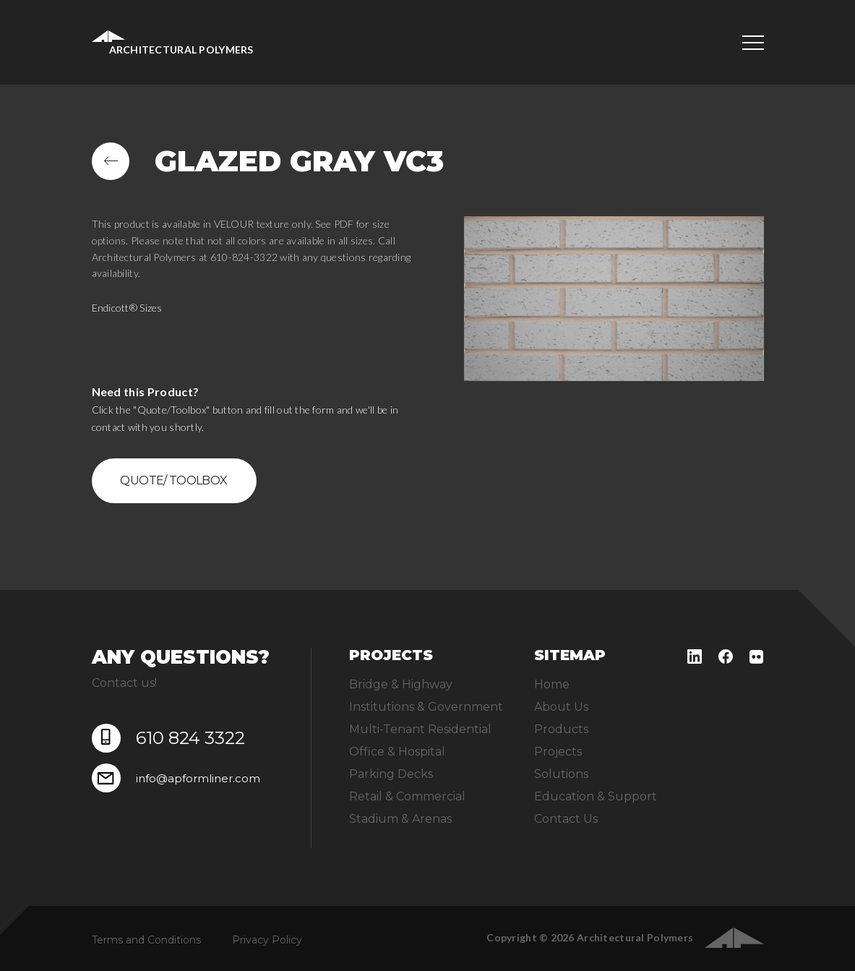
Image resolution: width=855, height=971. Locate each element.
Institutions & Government (426, 707)
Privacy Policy (267, 939)
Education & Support (595, 796)
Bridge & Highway (400, 684)
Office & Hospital (397, 751)
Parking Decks (391, 774)
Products (561, 729)
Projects (558, 751)
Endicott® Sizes (127, 307)
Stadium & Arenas (400, 819)
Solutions (561, 774)
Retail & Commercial (407, 796)
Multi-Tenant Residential (420, 729)
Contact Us (566, 819)
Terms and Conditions (146, 939)
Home (552, 684)
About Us (561, 707)
